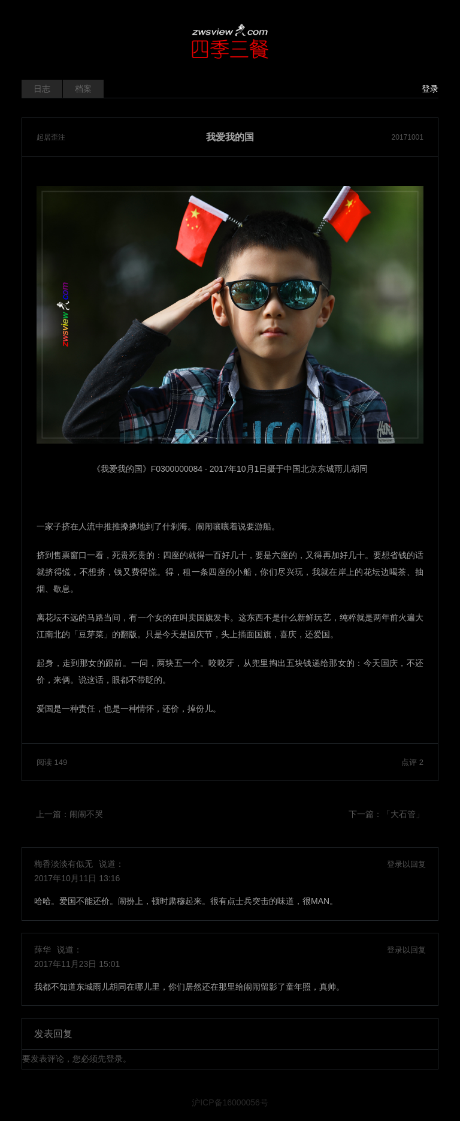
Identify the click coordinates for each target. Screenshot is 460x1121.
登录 (430, 89)
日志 (42, 89)
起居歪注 (51, 137)
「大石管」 (403, 814)
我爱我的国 (230, 137)
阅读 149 (52, 762)
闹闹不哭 (86, 814)
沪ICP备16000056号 (230, 1102)
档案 (83, 89)
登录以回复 (406, 864)
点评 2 (412, 762)
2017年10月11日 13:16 (77, 878)
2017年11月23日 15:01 (77, 964)
